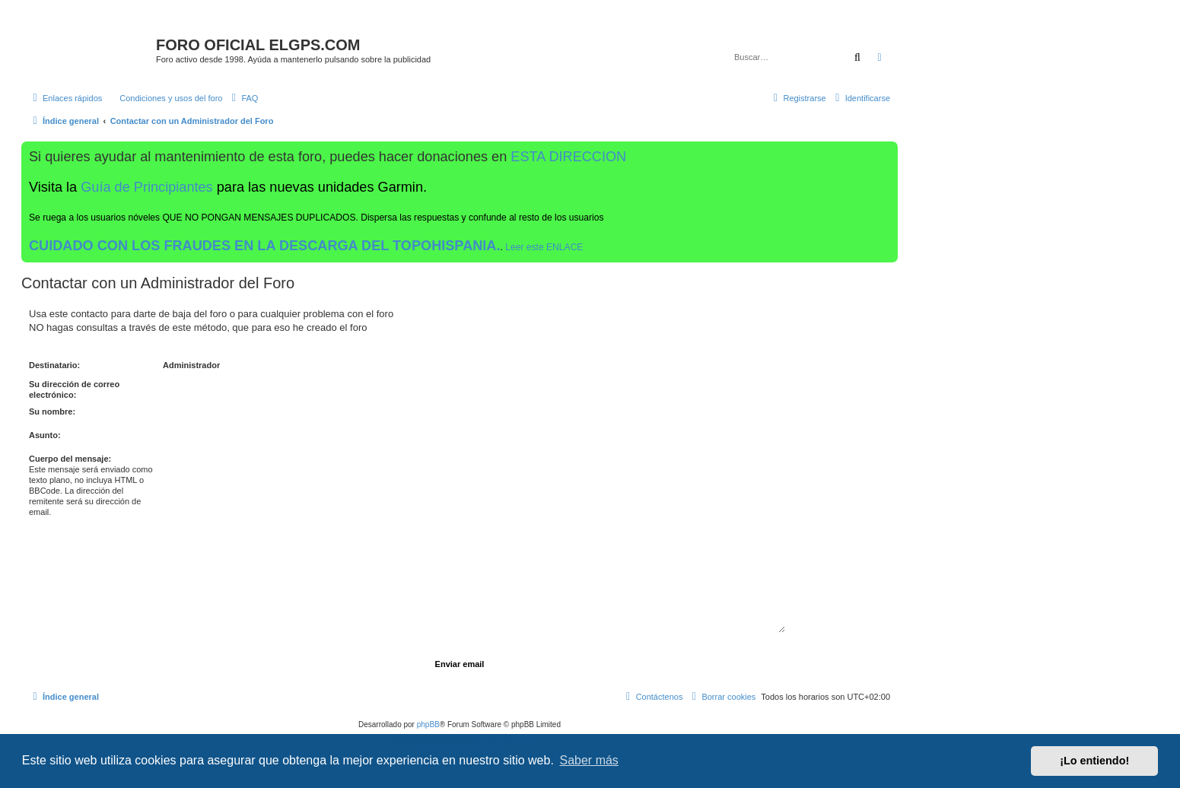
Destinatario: (54, 365)
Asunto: (45, 435)
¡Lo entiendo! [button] (1094, 761)
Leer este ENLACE (544, 247)
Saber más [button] (589, 760)
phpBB (428, 724)
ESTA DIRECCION (568, 156)
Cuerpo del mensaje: (70, 458)
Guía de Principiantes (146, 187)
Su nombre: (52, 411)
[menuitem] (164, 98)
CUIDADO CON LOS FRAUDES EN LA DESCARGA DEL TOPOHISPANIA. (265, 245)
